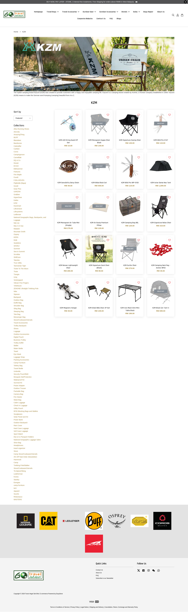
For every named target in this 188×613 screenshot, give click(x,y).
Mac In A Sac (19, 227)
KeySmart (17, 207)
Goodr (16, 187)
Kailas (16, 201)
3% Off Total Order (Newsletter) (25, 458)
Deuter (16, 164)
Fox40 (16, 178)
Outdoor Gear (89, 12)
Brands (126, 12)
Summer (17, 250)
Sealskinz (17, 244)
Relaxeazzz (18, 498)
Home (16, 33)
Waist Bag (17, 401)
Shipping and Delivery (96, 608)
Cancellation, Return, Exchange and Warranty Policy (121, 608)
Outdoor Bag (18, 301)
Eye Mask (17, 355)
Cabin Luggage (19, 404)
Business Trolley (20, 341)
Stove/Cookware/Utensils (23, 321)
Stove (16, 452)
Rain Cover (18, 427)
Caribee (17, 150)
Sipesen (17, 295)
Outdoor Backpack (20, 424)
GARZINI (17, 193)
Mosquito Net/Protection (23, 378)
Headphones (18, 446)
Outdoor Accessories (108, 12)
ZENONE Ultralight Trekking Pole (26, 290)
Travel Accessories (70, 12)
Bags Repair (148, 12)
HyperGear (18, 198)
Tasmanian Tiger (20, 267)
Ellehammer (18, 170)
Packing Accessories (21, 361)
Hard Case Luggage (21, 429)
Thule (16, 273)
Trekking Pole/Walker (21, 466)
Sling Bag (17, 310)
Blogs (119, 19)
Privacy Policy (74, 608)
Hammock (17, 461)
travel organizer (19, 449)
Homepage (38, 12)
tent (15, 489)
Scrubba (17, 255)
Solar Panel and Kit (21, 418)
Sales (136, 12)
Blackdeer (17, 141)
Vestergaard (18, 281)
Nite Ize (16, 224)
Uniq (15, 278)
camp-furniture (19, 486)
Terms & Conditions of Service (59, 608)
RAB (15, 241)
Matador (17, 230)
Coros (16, 153)
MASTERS (18, 501)
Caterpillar (17, 147)
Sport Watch (18, 435)
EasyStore (59, 595)
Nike (15, 292)
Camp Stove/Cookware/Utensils (25, 455)
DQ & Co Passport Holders (24, 438)
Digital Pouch (19, 338)
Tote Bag (17, 315)
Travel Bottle (18, 369)
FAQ (111, 19)
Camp (16, 464)
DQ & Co (17, 161)
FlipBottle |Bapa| (20, 184)
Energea (17, 484)
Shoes (16, 330)
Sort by (17, 113)
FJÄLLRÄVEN (19, 181)
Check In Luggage (20, 407)
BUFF (16, 138)
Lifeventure (18, 210)
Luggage (17, 332)
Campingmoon (19, 156)
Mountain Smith (19, 233)
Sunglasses (18, 415)
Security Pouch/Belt (21, 375)
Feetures (17, 173)
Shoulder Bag (19, 307)
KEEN (16, 238)
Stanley (16, 481)
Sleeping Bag (19, 312)
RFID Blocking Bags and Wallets (26, 412)
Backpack (17, 298)
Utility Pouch (18, 409)
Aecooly (17, 133)
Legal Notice (84, 608)
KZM (15, 204)
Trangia (16, 275)
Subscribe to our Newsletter (104, 579)
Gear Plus (17, 190)
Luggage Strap (19, 358)
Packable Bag (19, 392)
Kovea (16, 478)
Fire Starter (18, 398)
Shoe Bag (17, 444)
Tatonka (17, 261)
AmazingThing (19, 136)
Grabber (17, 196)
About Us (160, 12)
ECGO (16, 167)
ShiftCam (17, 258)
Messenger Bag (19, 318)
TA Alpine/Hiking (20, 472)
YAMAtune (18, 287)
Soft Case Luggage (21, 432)
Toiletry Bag (18, 367)
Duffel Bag (17, 304)
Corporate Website (84, 19)
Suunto (16, 495)
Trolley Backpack (20, 327)
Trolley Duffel (19, 344)
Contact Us (101, 19)
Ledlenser (17, 216)
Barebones (18, 144)
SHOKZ (16, 247)
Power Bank (18, 421)
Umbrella (17, 372)
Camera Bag (18, 395)
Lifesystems (18, 213)
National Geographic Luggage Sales (27, 441)
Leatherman (18, 475)
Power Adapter (19, 387)
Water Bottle (18, 349)
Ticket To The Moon (21, 270)
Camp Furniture (19, 364)
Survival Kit (18, 384)
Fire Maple (18, 176)
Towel (16, 352)
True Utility (18, 264)
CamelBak (17, 158)
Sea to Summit (19, 253)
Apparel (16, 492)
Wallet (16, 347)
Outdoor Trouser (20, 389)
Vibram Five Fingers (21, 284)
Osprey (16, 235)
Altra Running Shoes (21, 130)
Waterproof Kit (19, 381)
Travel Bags (53, 12)
